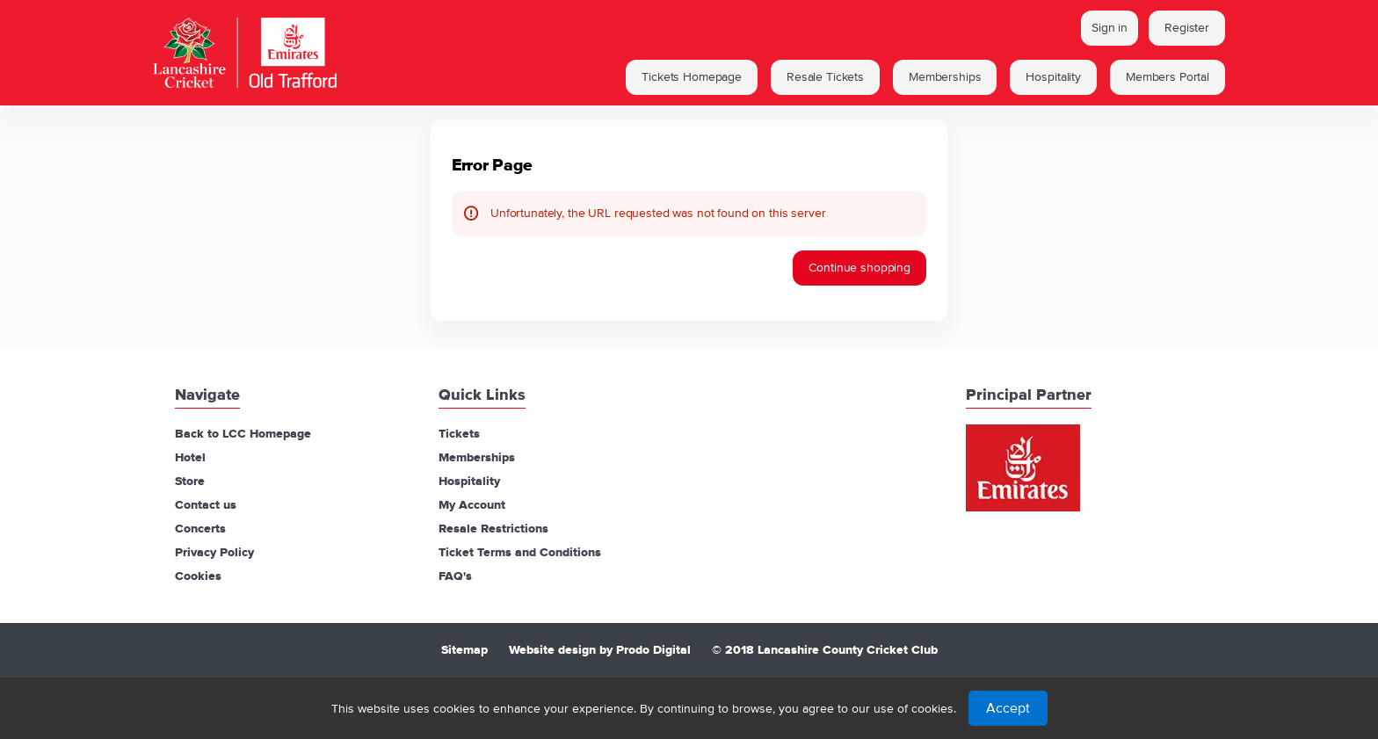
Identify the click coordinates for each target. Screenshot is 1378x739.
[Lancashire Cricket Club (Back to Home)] (328, 53)
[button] (692, 77)
